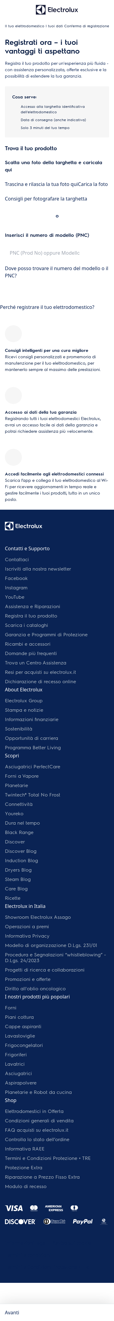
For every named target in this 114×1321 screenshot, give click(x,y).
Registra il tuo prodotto (31, 615)
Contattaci (17, 559)
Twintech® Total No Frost (32, 794)
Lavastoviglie (20, 1035)
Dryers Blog (18, 869)
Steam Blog (18, 879)
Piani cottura (19, 1017)
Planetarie (16, 785)
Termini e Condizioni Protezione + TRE (48, 1158)
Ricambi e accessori (27, 644)
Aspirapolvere (20, 1082)
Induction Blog (21, 860)
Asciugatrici (18, 1073)
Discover (15, 841)
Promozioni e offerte (27, 979)
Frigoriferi (16, 1054)
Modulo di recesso (26, 1186)
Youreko (14, 813)
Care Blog (16, 888)
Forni (10, 1007)
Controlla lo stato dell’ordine (37, 1139)
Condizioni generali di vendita (39, 1120)
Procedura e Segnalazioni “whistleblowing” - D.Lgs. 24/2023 (55, 957)
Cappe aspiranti (23, 1026)
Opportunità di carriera (31, 738)
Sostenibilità (18, 728)
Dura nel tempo (22, 822)
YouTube (14, 597)
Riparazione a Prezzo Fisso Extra (42, 1177)
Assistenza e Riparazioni (32, 606)
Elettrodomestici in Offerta (34, 1111)
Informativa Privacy (27, 935)
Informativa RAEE (24, 1148)
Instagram (16, 587)
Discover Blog (20, 851)
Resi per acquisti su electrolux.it (40, 672)
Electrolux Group (24, 700)
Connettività (19, 804)
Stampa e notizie (24, 710)
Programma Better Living (33, 747)
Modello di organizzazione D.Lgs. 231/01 (51, 945)
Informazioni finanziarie (31, 719)
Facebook (16, 578)
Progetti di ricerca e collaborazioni (45, 969)
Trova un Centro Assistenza (35, 662)
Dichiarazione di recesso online (40, 681)
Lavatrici (15, 1064)
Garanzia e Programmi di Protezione (46, 634)
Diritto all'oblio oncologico (35, 988)
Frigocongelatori (24, 1045)
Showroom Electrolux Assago (38, 917)
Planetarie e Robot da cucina (38, 1092)
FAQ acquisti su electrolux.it (36, 1130)
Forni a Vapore (22, 776)
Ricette (12, 898)
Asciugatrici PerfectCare (32, 766)
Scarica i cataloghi (26, 625)
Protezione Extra (23, 1167)
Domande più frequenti (31, 653)
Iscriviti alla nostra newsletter (38, 568)
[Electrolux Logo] (23, 526)
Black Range (19, 832)
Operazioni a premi (27, 926)
